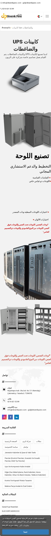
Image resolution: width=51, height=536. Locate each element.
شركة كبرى (26, 441)
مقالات (38, 441)
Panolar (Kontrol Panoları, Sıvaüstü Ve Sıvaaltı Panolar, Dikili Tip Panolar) (22, 459)
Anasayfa (6, 27)
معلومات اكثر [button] (24, 525)
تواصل (25, 447)
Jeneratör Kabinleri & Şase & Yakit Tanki (20, 453)
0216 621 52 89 (7, 9)
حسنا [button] (25, 532)
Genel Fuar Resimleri (10, 507)
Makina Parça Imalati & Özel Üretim (18, 486)
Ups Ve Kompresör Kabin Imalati (17, 467)
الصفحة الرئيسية (11, 441)
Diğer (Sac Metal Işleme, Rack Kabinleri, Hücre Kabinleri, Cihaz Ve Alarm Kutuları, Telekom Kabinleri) (25, 473)
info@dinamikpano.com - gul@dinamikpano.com (20, 3)
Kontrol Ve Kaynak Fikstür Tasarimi (18, 481)
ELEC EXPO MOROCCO (10, 511)
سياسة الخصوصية (11, 447)
